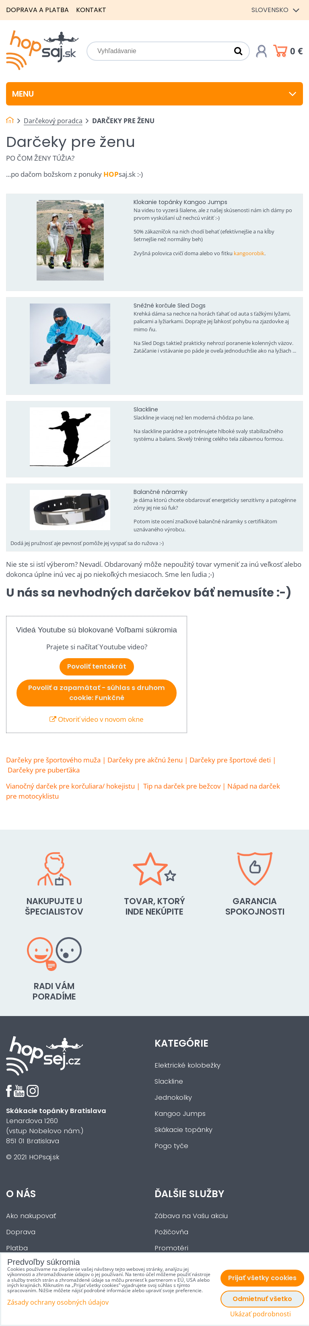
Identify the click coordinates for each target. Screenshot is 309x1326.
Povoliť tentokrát (96, 666)
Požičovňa (171, 1232)
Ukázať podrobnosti (260, 1314)
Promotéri (171, 1248)
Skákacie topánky (183, 1129)
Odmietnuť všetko (262, 1298)
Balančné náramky (160, 492)
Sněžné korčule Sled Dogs (170, 306)
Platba (17, 1248)
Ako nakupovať (31, 1216)
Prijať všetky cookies (262, 1278)
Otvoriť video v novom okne (96, 719)
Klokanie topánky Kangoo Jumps (180, 202)
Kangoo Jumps (180, 1113)
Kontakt (91, 9)
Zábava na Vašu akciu (191, 1216)
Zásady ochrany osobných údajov (58, 1302)
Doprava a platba (37, 9)
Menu (154, 93)
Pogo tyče (171, 1145)
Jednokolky (173, 1097)
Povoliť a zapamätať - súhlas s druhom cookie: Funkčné (96, 692)
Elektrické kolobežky (187, 1065)
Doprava (20, 1232)
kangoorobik (249, 253)
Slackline (146, 409)
